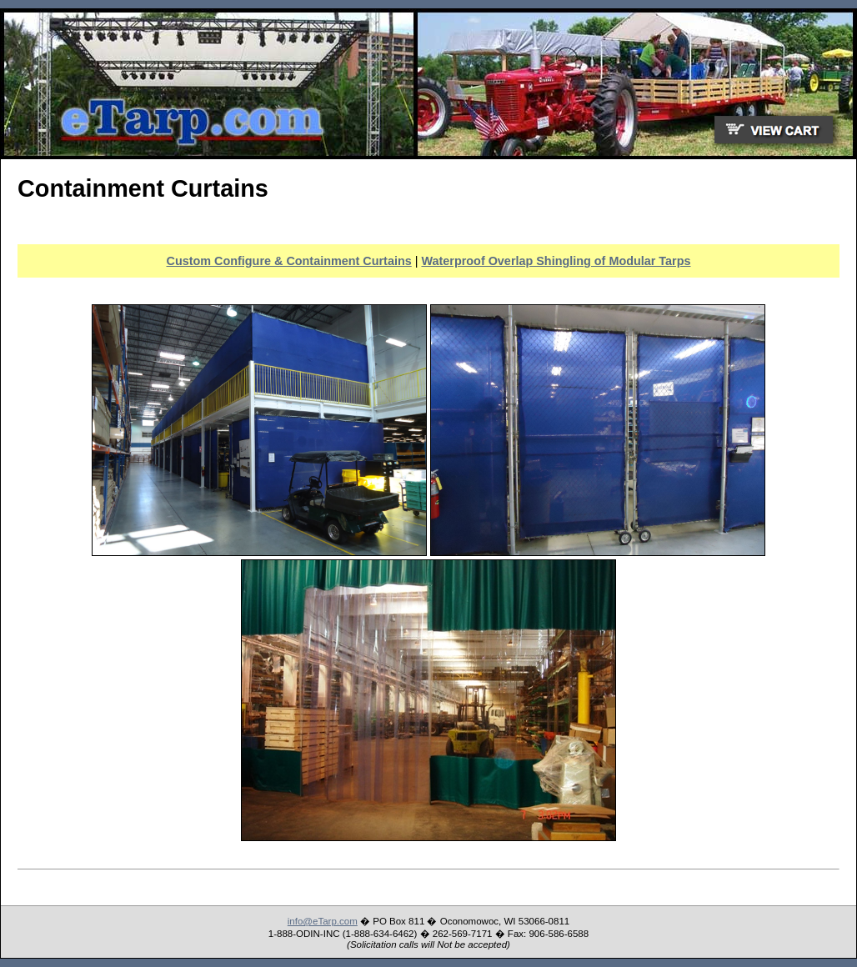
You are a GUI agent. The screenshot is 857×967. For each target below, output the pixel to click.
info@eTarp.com (323, 921)
